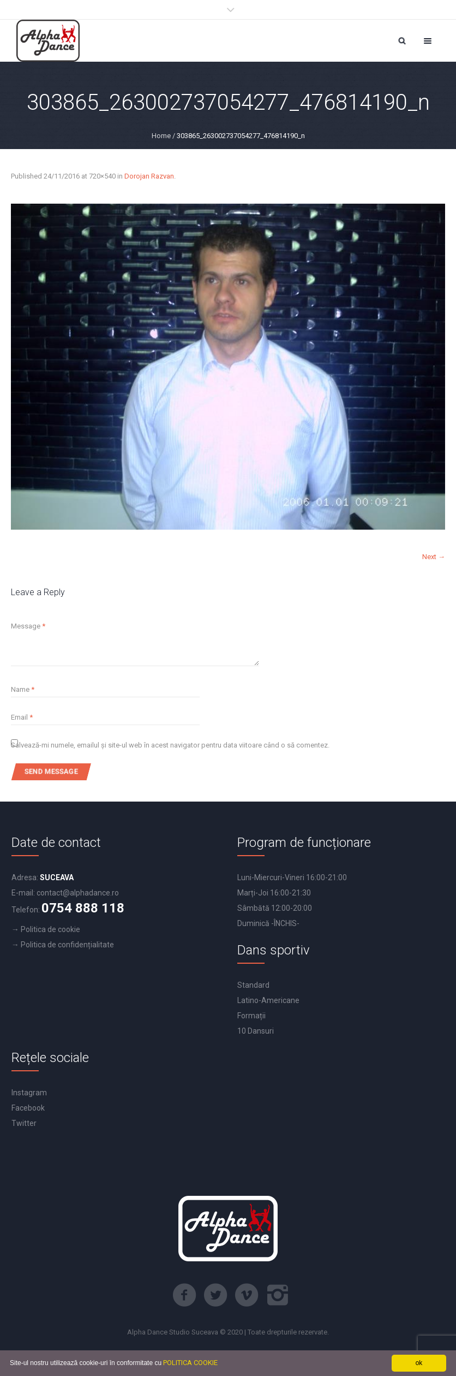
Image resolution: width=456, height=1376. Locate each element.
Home (161, 136)
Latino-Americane (268, 1000)
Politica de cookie (50, 929)
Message (28, 626)
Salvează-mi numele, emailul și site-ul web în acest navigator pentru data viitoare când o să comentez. (170, 745)
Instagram (29, 1092)
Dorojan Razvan (149, 176)
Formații (251, 1015)
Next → (433, 557)
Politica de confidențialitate (67, 944)
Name (22, 689)
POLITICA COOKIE (190, 1363)
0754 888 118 (82, 908)
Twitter (24, 1123)
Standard (253, 985)
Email (22, 717)
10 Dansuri (255, 1031)
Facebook (28, 1108)
